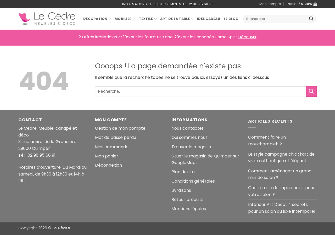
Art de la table (176, 19)
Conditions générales (193, 181)
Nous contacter (187, 128)
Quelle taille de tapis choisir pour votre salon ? (281, 191)
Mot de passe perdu (115, 137)
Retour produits (187, 199)
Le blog (231, 19)
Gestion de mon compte (120, 128)
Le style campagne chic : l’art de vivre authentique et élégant (281, 157)
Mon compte (270, 4)
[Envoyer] (311, 19)
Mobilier (125, 19)
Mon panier (106, 156)
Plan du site (183, 172)
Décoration (97, 19)
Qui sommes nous (189, 137)
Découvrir (247, 37)
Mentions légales (188, 209)
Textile (148, 19)
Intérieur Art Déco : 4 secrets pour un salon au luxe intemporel (281, 207)
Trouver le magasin (191, 147)
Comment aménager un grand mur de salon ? (279, 174)
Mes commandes (113, 147)
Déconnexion (108, 165)
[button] (302, 4)
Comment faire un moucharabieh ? (267, 140)
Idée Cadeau (208, 19)
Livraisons (181, 190)
